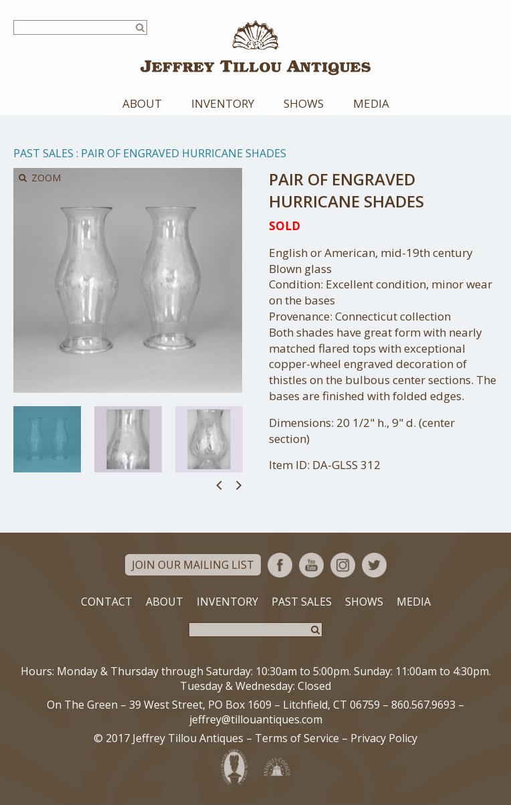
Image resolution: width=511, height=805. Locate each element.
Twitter (374, 565)
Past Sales (43, 153)
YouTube (311, 565)
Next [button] (239, 484)
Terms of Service (297, 738)
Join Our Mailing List (193, 564)
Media (371, 103)
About (142, 103)
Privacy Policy (383, 738)
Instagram (342, 565)
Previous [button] (219, 484)
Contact (106, 601)
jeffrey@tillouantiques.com (255, 719)
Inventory (222, 103)
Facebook (280, 565)
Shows (304, 103)
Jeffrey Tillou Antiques (255, 48)
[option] (47, 439)
